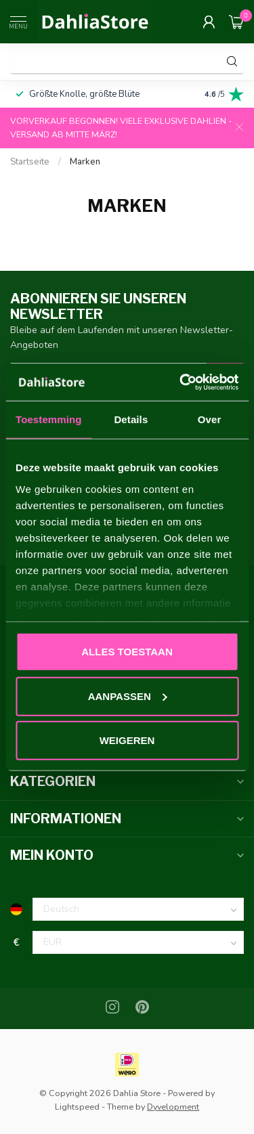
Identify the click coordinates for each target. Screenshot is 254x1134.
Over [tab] (209, 419)
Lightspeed (77, 1106)
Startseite (29, 162)
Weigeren (127, 740)
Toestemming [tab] (49, 419)
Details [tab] (131, 419)
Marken (85, 162)
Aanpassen (127, 695)
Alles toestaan (126, 651)
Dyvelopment (173, 1106)
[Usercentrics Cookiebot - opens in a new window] (180, 382)
